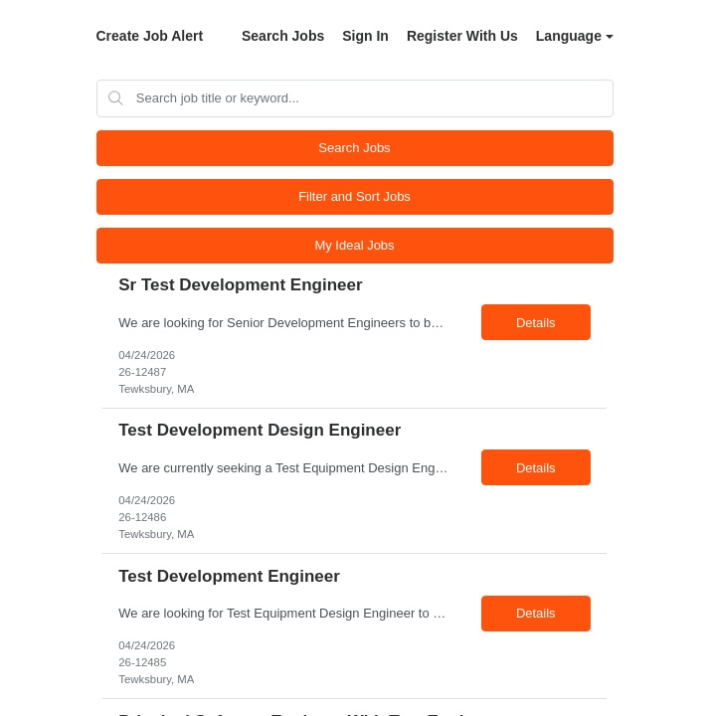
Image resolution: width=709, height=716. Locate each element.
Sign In (365, 36)
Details (536, 322)
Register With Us (462, 36)
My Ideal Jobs (354, 245)
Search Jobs (283, 36)
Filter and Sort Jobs (354, 196)
